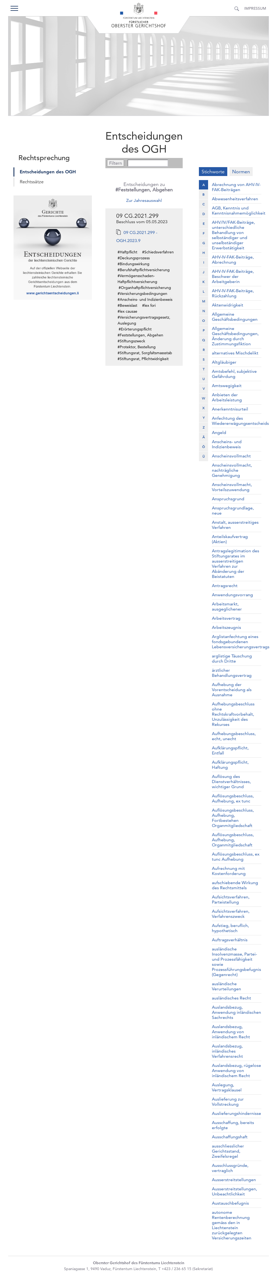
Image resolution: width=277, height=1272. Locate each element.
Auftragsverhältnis (230, 939)
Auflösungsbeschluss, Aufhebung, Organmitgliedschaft (233, 839)
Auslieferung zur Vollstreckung (228, 1102)
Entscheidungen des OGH (48, 171)
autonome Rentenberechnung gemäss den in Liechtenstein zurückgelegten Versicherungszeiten (231, 1225)
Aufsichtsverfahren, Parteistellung (230, 899)
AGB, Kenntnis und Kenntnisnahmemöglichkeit (238, 210)
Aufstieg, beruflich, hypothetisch (230, 928)
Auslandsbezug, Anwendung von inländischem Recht (231, 1031)
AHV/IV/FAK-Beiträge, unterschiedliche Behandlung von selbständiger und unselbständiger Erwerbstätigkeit (233, 235)
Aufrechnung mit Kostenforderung (229, 871)
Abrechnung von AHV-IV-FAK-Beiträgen (236, 187)
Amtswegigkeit (227, 385)
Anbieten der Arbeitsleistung (227, 397)
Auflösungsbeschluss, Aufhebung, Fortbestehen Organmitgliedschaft (233, 818)
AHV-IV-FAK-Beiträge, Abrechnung (233, 259)
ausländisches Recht (231, 998)
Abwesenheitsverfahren (235, 198)
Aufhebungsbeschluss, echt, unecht (234, 736)
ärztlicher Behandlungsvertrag (232, 673)
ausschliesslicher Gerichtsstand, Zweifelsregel (228, 1151)
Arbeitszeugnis (226, 627)
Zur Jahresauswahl (144, 200)
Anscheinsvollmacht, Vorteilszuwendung (232, 487)
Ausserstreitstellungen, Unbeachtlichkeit (234, 1191)
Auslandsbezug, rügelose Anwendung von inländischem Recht (236, 1070)
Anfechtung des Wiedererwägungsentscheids (240, 421)
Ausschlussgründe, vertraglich (230, 1168)
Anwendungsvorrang (232, 594)
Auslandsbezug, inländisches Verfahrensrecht (227, 1051)
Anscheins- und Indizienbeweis (227, 444)
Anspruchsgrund (228, 498)
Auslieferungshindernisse (236, 1113)
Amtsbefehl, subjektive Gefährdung (234, 374)
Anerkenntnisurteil (230, 409)
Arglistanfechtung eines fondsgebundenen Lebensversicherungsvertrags (240, 641)
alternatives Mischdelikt (235, 353)
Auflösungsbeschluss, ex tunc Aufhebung (235, 857)
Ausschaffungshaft (230, 1136)
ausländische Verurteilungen (226, 986)
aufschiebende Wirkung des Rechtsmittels (235, 885)
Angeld (219, 432)
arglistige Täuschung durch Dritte (232, 658)
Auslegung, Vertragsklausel (227, 1087)
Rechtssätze (32, 181)
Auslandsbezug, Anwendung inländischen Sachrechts (236, 1012)
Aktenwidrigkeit (227, 305)
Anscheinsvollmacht (231, 456)
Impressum (255, 8)
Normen (241, 171)
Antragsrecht (225, 585)
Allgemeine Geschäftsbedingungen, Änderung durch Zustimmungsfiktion (235, 336)
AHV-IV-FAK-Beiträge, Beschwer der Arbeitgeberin (233, 276)
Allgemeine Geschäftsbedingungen (235, 317)
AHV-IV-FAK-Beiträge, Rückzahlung (233, 293)
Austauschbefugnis (230, 1203)
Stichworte (213, 171)
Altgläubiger (224, 362)
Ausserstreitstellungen (234, 1179)
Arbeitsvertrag (226, 618)
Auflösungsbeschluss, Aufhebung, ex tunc (233, 798)
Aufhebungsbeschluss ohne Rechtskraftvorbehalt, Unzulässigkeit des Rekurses (233, 714)
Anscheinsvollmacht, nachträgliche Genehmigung (232, 470)
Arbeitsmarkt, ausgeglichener (227, 606)
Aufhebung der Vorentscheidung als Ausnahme (232, 689)
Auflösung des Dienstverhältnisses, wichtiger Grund (231, 781)
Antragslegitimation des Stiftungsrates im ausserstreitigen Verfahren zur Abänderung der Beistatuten (235, 563)
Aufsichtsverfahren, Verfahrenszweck (230, 914)
